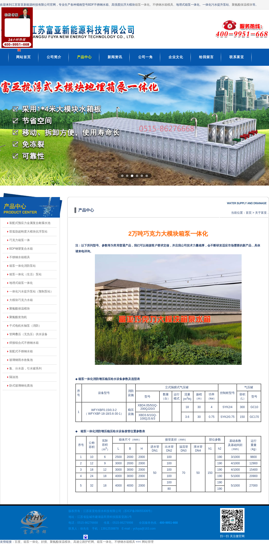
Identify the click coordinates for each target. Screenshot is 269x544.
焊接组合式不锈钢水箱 (24, 342)
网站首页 (23, 57)
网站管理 (148, 542)
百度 (18, 542)
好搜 (44, 542)
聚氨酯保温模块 (242, 4)
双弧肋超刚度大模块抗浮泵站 (28, 231)
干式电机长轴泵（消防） (25, 325)
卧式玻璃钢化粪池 (21, 385)
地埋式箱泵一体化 (21, 283)
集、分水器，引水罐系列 (25, 368)
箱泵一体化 (142, 4)
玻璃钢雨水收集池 (21, 360)
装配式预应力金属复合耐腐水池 (29, 223)
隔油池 (13, 377)
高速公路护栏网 (83, 542)
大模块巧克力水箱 (21, 300)
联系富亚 (236, 57)
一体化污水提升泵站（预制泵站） (31, 291)
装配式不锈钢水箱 (21, 351)
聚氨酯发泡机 (18, 317)
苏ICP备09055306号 (137, 511)
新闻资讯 (115, 57)
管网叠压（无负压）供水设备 (28, 334)
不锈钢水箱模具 (163, 4)
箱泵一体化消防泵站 (22, 265)
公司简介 (54, 57)
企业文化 (175, 57)
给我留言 (206, 57)
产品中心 (84, 57)
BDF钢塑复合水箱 (21, 248)
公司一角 (145, 57)
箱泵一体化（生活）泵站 (25, 274)
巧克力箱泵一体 (19, 240)
